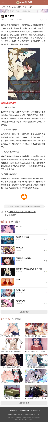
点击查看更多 (24, 312)
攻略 (14, 7)
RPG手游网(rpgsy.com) (16, 414)
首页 (3, 7)
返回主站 (12, 410)
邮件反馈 (36, 410)
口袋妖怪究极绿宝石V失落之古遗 (22, 212)
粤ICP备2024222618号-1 (32, 414)
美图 (19, 7)
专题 (24, 7)
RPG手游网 (11, 11)
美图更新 (5, 319)
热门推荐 (16, 221)
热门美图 (16, 319)
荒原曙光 (12, 215)
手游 (9, 7)
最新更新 (5, 221)
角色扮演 (24, 11)
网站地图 (24, 410)
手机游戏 (17, 11)
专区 (30, 7)
